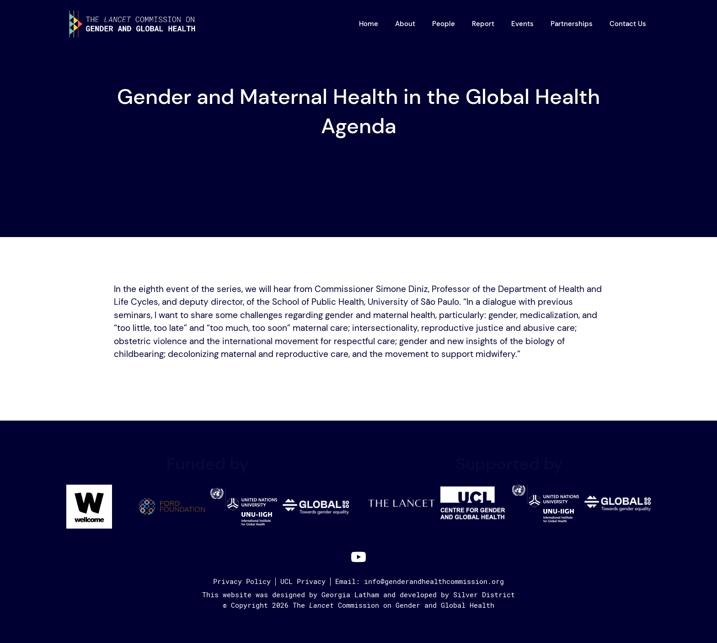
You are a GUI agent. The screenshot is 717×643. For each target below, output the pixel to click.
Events (522, 23)
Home (368, 23)
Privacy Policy (242, 582)
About (405, 23)
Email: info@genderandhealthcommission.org (419, 582)
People (443, 23)
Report (483, 23)
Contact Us (628, 23)
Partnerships (572, 23)
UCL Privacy (303, 582)
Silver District (484, 595)
